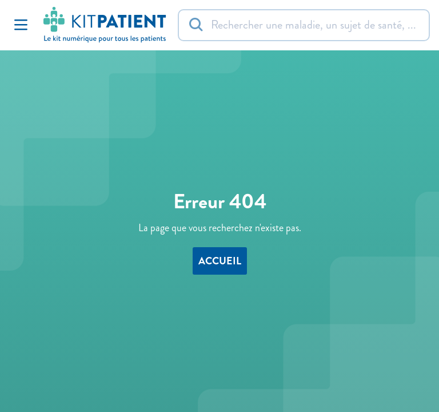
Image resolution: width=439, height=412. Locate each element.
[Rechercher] (304, 25)
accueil (219, 260)
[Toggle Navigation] (20, 25)
